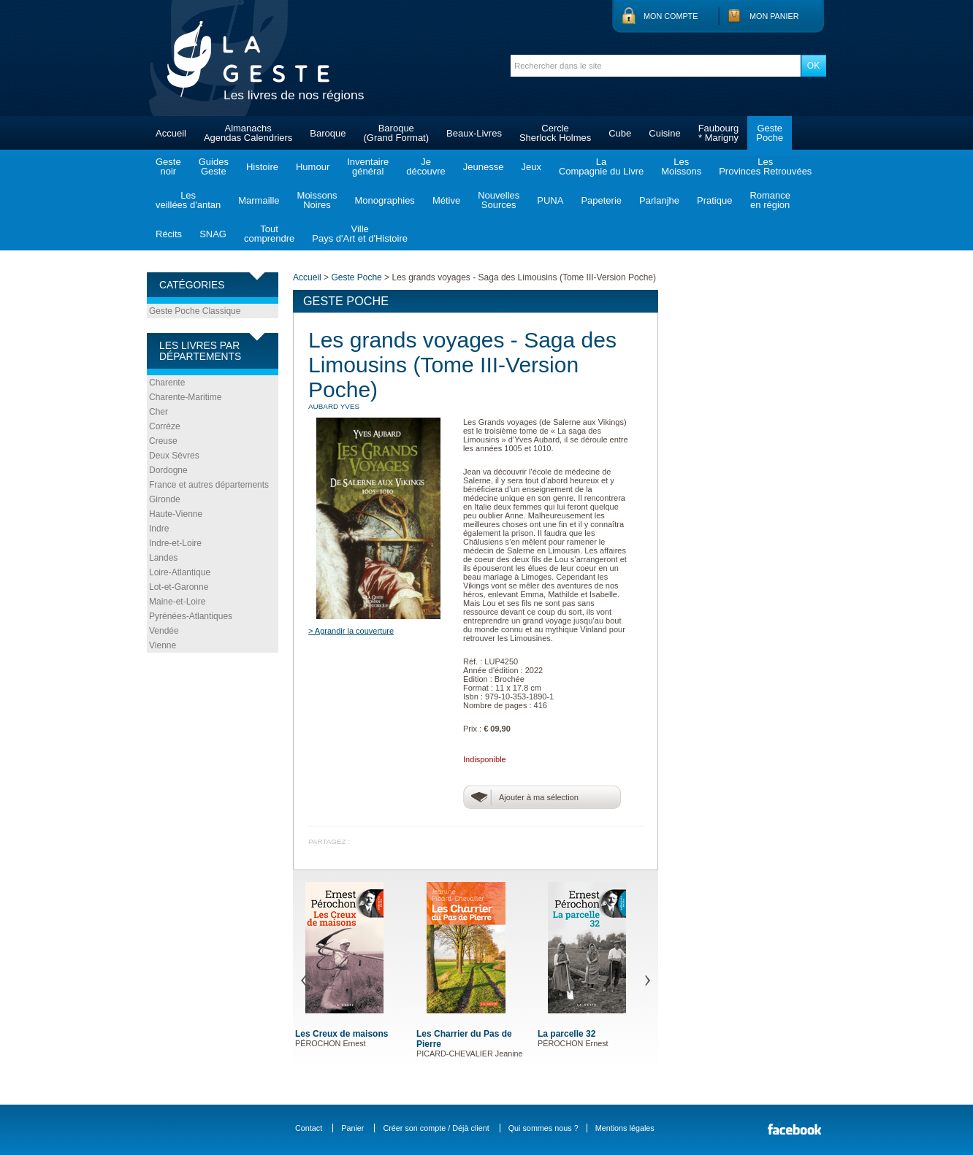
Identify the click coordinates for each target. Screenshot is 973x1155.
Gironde (164, 499)
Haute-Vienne (175, 514)
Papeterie (601, 200)
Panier (352, 1128)
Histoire (262, 166)
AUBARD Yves (333, 406)
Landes (163, 558)
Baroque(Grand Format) (396, 133)
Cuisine (664, 133)
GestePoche (769, 133)
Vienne (162, 645)
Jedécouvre (425, 166)
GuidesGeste (214, 166)
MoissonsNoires (317, 200)
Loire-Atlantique (179, 572)
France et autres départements (209, 485)
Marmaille (258, 200)
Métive (446, 200)
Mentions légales (625, 1128)
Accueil (171, 133)
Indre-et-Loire (175, 543)
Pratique (714, 200)
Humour (312, 166)
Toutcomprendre (269, 233)
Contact (308, 1128)
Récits (169, 234)
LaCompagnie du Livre (601, 166)
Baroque (328, 133)
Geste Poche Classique (194, 311)
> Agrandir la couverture (351, 630)
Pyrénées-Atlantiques (190, 616)
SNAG (212, 234)
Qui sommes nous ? (543, 1128)
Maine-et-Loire (177, 601)
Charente (167, 382)
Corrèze (164, 426)
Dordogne (168, 470)
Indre (159, 528)
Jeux (531, 166)
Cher (158, 412)
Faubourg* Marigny (718, 133)
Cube (619, 133)
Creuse (163, 441)
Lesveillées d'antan (188, 200)
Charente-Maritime (185, 397)
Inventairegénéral (368, 166)
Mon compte (671, 16)
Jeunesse (483, 166)
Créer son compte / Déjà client (436, 1128)
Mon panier (774, 16)
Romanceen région (769, 200)
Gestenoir (168, 166)
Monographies (384, 200)
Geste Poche (356, 277)
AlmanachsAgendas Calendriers (248, 133)
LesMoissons (681, 166)
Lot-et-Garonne (178, 587)
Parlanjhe (659, 200)
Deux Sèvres (174, 455)
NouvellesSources (498, 200)
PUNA (550, 200)
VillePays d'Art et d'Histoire (360, 233)
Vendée (164, 631)
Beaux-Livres (474, 133)
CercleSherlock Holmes (555, 133)
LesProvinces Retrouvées (765, 166)
